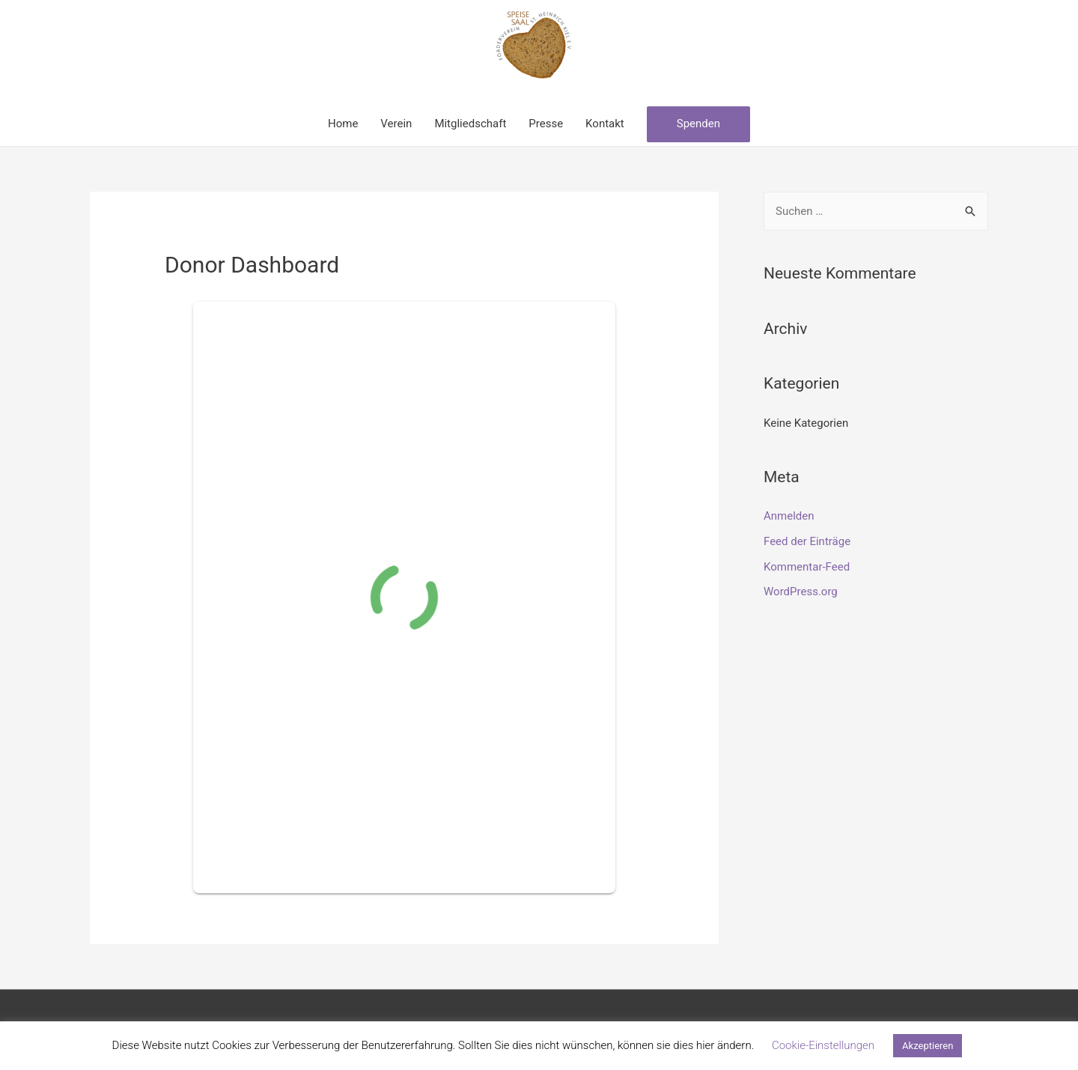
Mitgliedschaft (470, 123)
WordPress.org (801, 591)
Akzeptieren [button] (927, 1045)
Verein (396, 123)
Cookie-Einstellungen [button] (823, 1045)
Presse (546, 123)
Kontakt (604, 123)
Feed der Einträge (807, 541)
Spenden (698, 123)
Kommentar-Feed (807, 567)
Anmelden (789, 516)
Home (343, 123)
